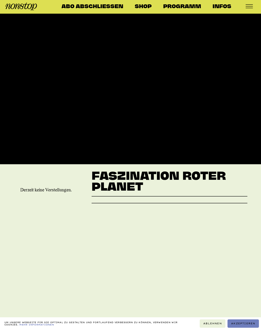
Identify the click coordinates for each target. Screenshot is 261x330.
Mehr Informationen (36, 325)
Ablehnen (212, 323)
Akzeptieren (243, 323)
